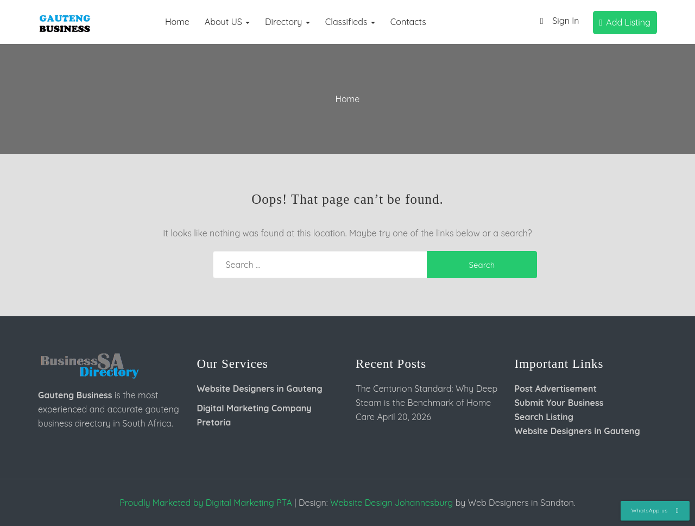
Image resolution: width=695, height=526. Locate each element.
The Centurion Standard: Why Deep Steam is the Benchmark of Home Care (426, 402)
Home (177, 21)
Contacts (408, 21)
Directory (287, 21)
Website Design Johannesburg (391, 502)
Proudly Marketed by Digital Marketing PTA (205, 502)
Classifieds (350, 21)
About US (227, 21)
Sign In (557, 21)
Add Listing (624, 22)
